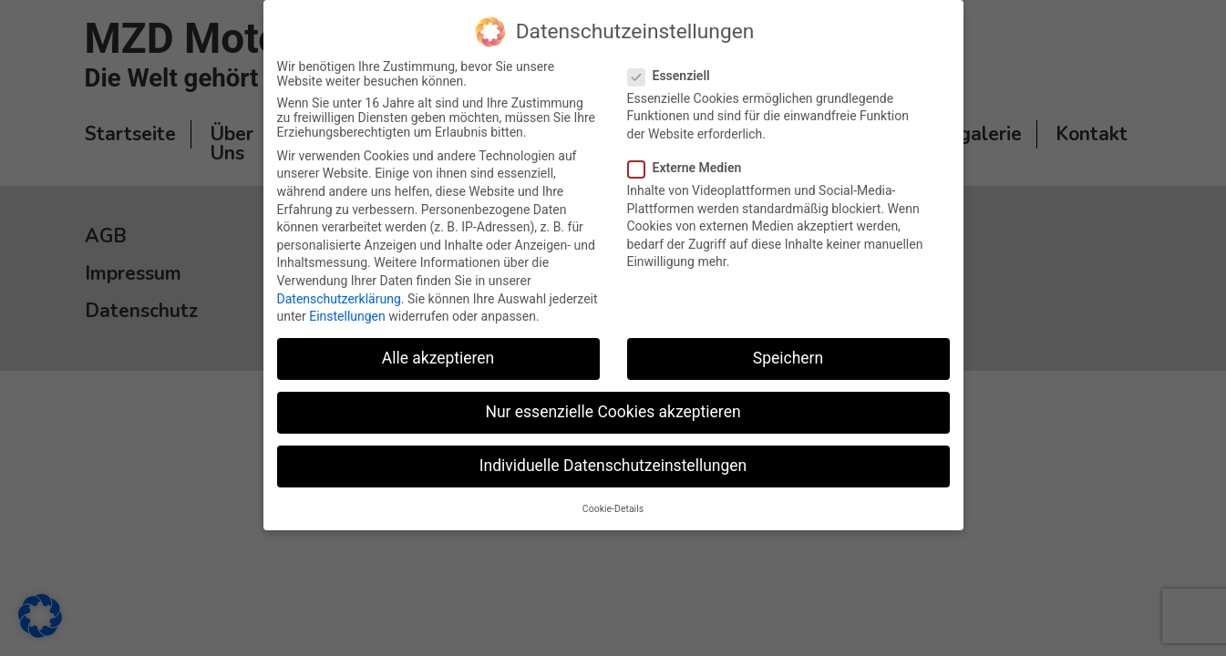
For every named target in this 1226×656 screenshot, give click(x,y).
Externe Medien (692, 167)
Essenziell (676, 74)
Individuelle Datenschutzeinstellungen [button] (613, 465)
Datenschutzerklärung (339, 298)
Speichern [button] (788, 358)
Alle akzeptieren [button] (438, 358)
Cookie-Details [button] (613, 508)
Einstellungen (347, 316)
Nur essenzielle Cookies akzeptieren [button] (612, 412)
